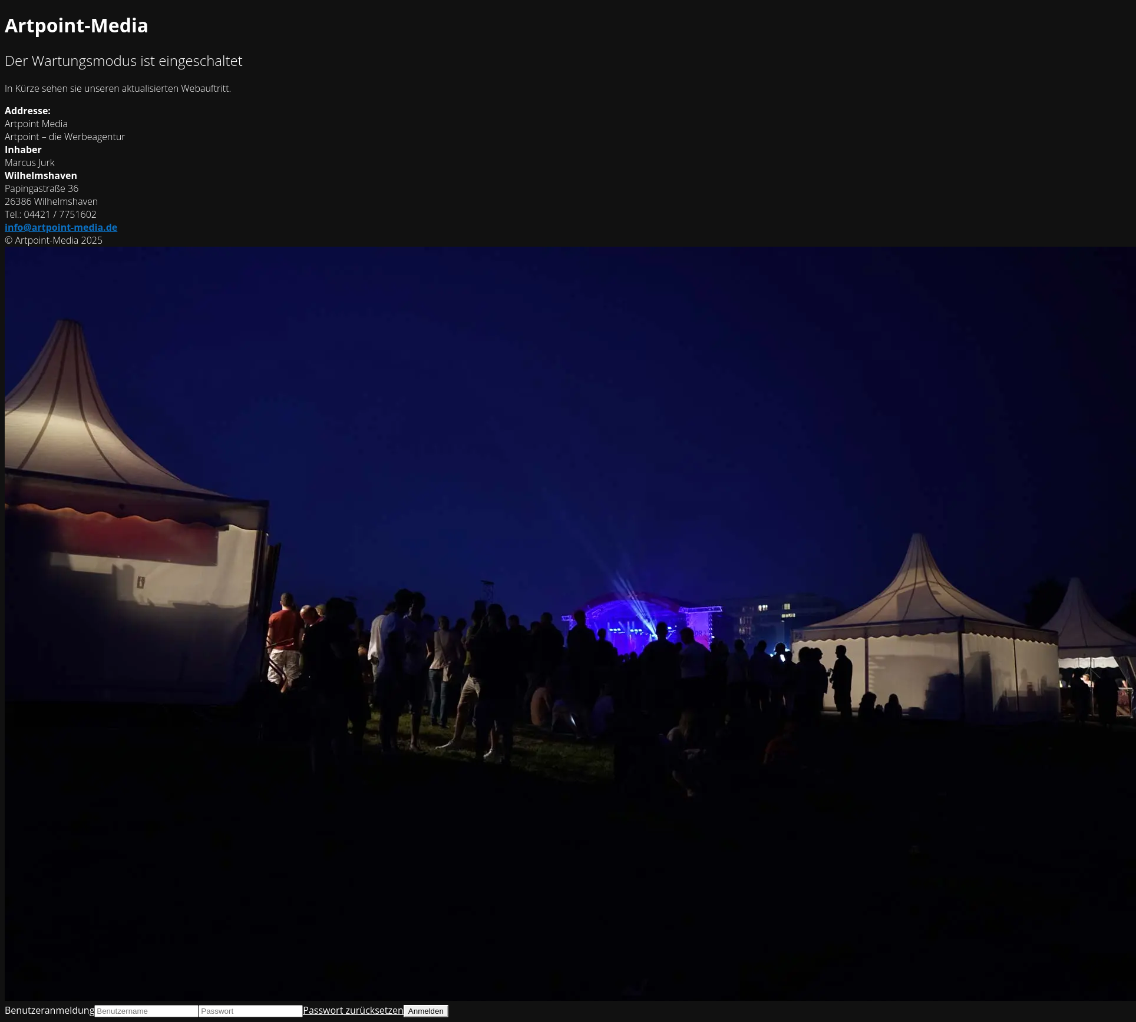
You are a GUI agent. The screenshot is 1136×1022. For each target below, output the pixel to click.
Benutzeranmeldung (49, 1010)
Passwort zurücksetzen (353, 1010)
